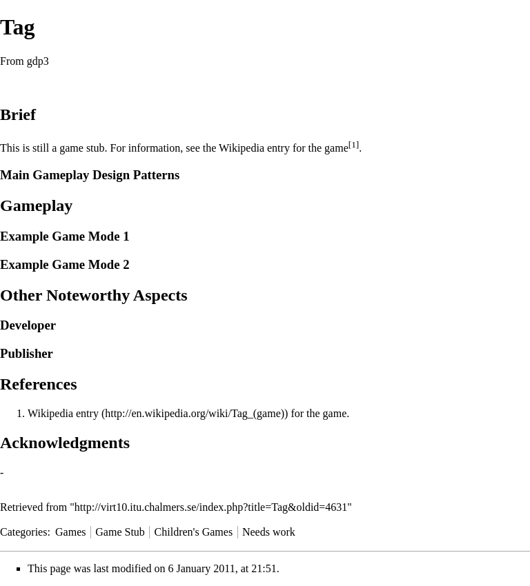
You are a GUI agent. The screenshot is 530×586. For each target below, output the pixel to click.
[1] (354, 144)
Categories (23, 532)
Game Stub (120, 532)
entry (87, 413)
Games (70, 532)
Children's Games (194, 532)
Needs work (268, 532)
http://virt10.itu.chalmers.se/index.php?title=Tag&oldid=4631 (211, 507)
